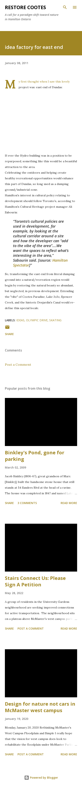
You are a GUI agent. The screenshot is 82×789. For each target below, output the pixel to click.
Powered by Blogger (41, 777)
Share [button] (9, 334)
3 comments (27, 503)
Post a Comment (18, 364)
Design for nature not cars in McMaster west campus (40, 707)
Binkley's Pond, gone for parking (34, 455)
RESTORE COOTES (25, 7)
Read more (69, 503)
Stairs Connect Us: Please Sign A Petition (35, 581)
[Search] (64, 7)
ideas (20, 320)
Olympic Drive (37, 320)
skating (55, 320)
